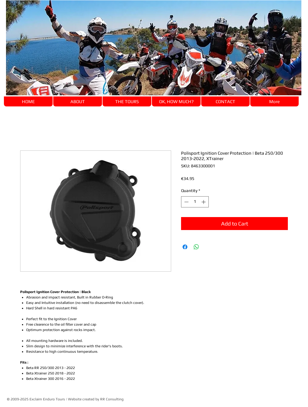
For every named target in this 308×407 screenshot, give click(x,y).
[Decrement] (185, 202)
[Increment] (204, 202)
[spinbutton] (194, 202)
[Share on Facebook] (185, 247)
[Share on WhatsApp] (196, 247)
